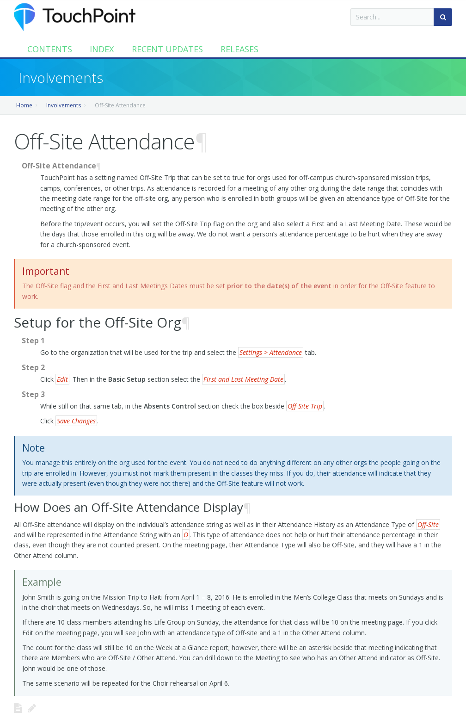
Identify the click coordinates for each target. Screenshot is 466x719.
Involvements (63, 105)
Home (24, 105)
